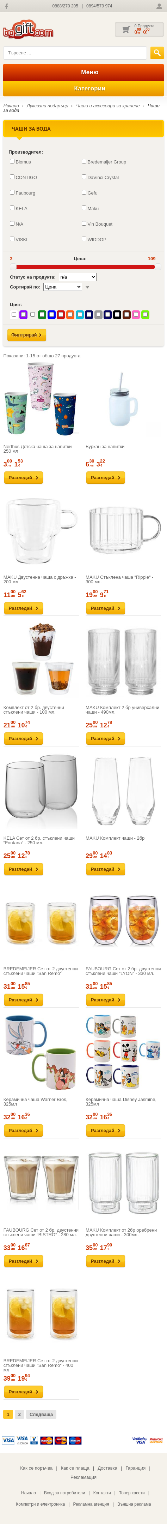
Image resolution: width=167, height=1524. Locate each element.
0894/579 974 (99, 6)
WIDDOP (94, 239)
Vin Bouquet (97, 224)
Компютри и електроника (40, 1504)
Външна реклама (134, 1504)
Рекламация (83, 1477)
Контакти (102, 1492)
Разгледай (20, 477)
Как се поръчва (36, 1468)
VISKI (18, 239)
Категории (84, 88)
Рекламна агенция (91, 1504)
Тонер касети (132, 1492)
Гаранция (135, 1468)
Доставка (107, 1468)
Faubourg (22, 193)
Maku (90, 208)
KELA (18, 208)
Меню (83, 72)
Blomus (20, 162)
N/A (16, 224)
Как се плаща (75, 1468)
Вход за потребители (64, 1492)
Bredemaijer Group (104, 162)
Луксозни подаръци (47, 105)
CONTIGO (23, 177)
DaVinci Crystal (100, 177)
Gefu (89, 193)
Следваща (41, 1414)
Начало (11, 105)
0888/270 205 (65, 6)
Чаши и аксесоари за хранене (108, 105)
